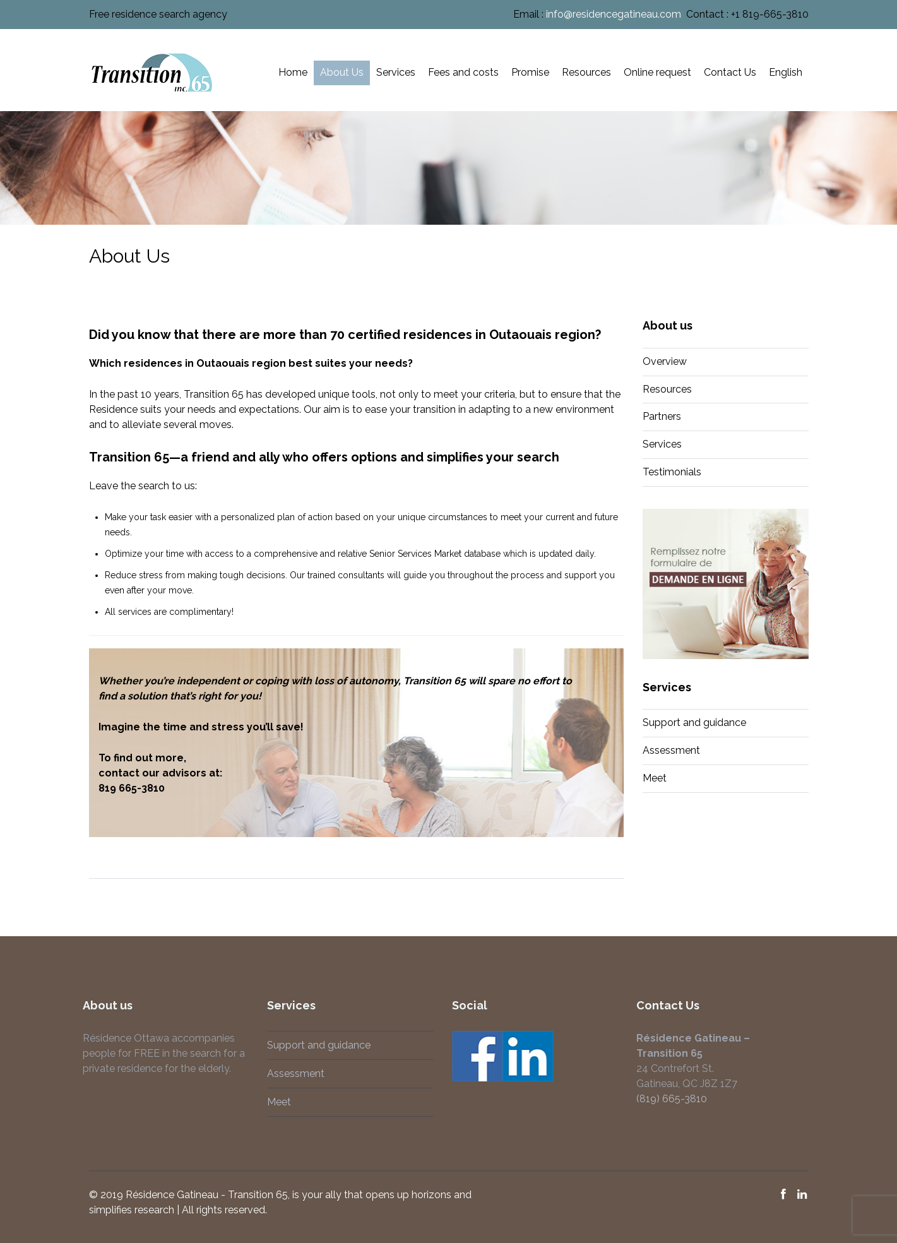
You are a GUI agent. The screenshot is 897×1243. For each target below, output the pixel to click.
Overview (665, 361)
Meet (655, 778)
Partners (662, 416)
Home (292, 72)
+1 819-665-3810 (770, 14)
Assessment (671, 750)
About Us (342, 72)
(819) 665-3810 (666, 1099)
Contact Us (730, 72)
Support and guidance (694, 723)
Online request (657, 72)
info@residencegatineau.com (613, 14)
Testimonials (672, 472)
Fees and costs (463, 72)
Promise (530, 72)
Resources (586, 72)
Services (395, 72)
